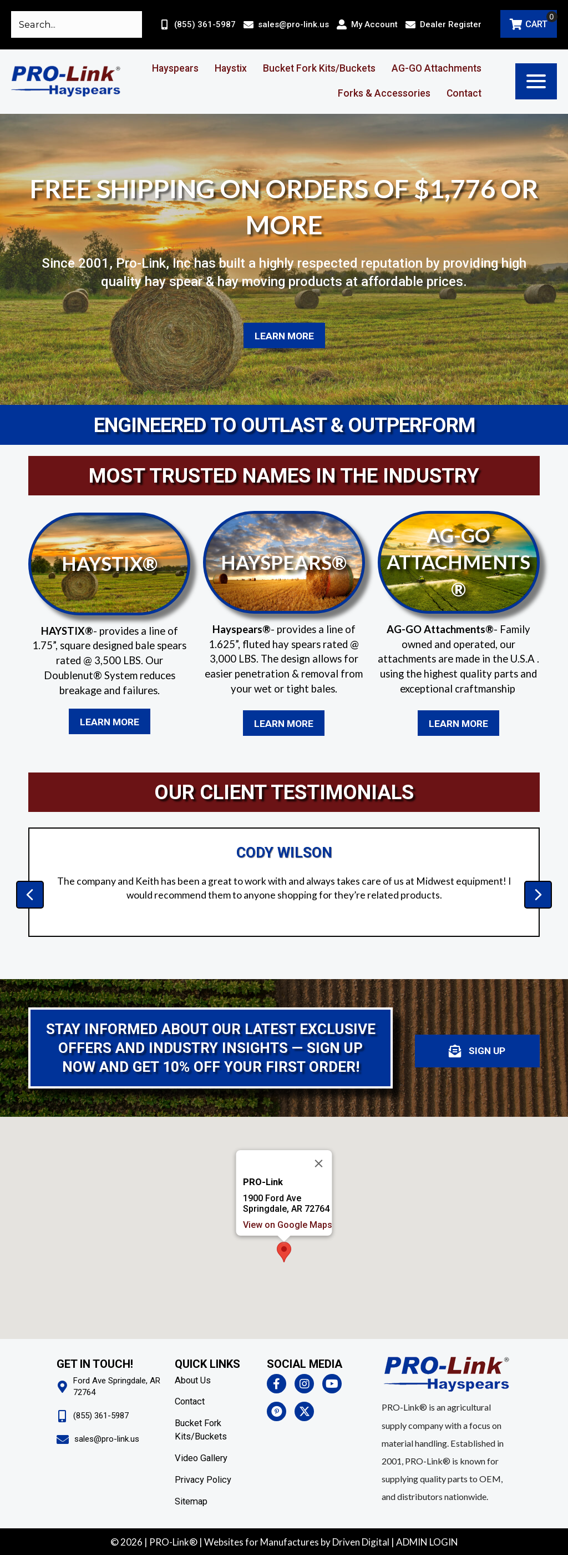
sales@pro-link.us (293, 24)
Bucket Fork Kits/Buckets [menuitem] (319, 68)
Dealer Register (450, 24)
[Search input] (76, 24)
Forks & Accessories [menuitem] (384, 93)
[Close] (319, 1163)
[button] (536, 81)
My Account (374, 24)
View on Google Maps (287, 1225)
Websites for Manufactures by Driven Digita (295, 1542)
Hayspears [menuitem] (175, 68)
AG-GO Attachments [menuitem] (436, 68)
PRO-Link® (173, 1542)
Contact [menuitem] (464, 93)
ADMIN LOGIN (427, 1542)
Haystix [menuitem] (231, 68)
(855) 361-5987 (205, 24)
